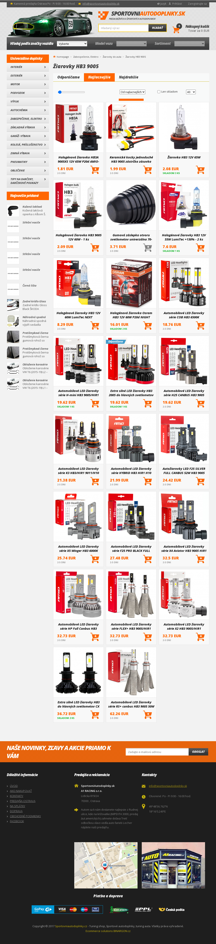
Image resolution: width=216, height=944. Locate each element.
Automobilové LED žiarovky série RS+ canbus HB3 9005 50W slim (131, 704)
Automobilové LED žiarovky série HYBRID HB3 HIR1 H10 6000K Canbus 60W (131, 470)
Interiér (16, 67)
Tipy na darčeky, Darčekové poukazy (24, 181)
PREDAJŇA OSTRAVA (22, 801)
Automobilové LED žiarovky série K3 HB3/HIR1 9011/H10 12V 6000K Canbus (78, 470)
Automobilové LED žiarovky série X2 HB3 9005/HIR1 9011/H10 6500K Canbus (184, 626)
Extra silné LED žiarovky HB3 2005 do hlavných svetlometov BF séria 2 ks (131, 393)
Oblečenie (18, 170)
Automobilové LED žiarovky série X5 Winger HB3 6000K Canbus (78, 548)
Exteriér (16, 75)
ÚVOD (14, 786)
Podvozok (18, 93)
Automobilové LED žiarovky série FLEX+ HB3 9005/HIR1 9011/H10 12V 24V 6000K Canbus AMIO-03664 (131, 626)
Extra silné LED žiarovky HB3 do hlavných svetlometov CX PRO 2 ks (79, 704)
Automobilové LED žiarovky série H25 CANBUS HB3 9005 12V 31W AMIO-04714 (184, 393)
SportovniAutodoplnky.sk (142, 15)
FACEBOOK (17, 821)
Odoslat (198, 752)
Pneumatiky (19, 162)
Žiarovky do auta (112, 56)
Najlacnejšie (99, 77)
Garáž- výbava (20, 136)
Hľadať (157, 28)
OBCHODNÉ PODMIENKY (25, 816)
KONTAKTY (16, 796)
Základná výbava (23, 127)
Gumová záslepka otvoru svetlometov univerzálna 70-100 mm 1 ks (131, 237)
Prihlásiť (177, 3)
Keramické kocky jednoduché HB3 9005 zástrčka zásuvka (131, 159)
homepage (63, 56)
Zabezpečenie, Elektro (26, 119)
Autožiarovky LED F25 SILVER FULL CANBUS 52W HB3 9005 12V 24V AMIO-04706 (184, 470)
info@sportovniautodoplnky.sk (100, 3)
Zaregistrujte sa (197, 3)
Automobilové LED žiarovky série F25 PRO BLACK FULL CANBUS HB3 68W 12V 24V (131, 548)
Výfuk (15, 101)
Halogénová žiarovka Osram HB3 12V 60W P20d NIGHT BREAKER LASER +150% (131, 315)
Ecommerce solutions (99, 931)
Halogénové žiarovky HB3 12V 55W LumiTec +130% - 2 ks (184, 237)
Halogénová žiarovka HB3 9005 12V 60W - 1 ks (78, 237)
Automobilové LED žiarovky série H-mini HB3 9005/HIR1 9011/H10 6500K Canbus (78, 393)
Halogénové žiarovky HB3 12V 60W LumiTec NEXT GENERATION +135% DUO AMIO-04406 (78, 315)
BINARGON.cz (122, 931)
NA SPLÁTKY (17, 806)
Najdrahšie (128, 77)
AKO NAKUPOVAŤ (21, 791)
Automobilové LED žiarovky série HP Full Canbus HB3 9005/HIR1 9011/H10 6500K (78, 626)
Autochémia (19, 110)
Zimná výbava (20, 153)
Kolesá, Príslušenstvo (26, 144)
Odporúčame (68, 77)
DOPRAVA (16, 811)
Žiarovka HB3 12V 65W (183, 157)
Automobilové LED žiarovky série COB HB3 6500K (184, 315)
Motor (15, 84)
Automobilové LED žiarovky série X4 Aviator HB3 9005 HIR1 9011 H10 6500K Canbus (184, 548)
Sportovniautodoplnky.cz (71, 926)
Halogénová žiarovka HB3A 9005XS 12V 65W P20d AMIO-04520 (78, 159)
